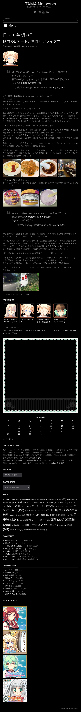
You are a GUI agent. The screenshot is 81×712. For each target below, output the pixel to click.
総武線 (5, 101)
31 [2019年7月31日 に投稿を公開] (41, 434)
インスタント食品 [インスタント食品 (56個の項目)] (35, 502)
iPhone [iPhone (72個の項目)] (26, 499)
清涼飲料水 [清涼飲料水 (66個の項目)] (18, 525)
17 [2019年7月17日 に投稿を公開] (41, 429)
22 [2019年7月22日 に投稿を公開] (19, 431)
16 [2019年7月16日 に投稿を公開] (30, 429)
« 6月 (5, 439)
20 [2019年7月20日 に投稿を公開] (73, 429)
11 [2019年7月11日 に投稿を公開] (51, 426)
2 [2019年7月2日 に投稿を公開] (29, 423)
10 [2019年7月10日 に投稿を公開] (41, 426)
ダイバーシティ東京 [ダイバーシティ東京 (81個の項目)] (43, 506)
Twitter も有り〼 (57, 463)
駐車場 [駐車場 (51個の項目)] (43, 530)
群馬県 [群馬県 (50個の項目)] (62, 525)
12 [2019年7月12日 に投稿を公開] (62, 426)
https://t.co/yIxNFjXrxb (23, 220)
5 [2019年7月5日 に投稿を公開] (61, 423)
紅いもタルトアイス (10, 333)
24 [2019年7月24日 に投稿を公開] (41, 431)
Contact (8, 573)
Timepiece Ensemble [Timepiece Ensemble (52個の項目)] (47, 499)
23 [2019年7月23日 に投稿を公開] (30, 431)
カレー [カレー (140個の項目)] (13, 506)
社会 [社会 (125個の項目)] (41, 525)
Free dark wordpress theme (69, 708)
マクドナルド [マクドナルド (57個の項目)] (40, 510)
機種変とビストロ (12, 541)
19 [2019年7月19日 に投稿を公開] (62, 429)
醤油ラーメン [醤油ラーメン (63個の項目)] (16, 530)
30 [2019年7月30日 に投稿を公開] (30, 434)
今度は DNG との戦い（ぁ (15, 546)
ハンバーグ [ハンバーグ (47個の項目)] (29, 510)
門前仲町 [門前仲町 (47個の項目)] (35, 529)
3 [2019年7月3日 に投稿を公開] (40, 423)
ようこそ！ (9, 570)
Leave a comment (30, 46)
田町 (74, 330)
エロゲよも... (10, 581)
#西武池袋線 (34, 83)
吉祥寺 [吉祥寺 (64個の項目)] (56, 515)
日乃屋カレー (26, 135)
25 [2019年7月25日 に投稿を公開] (51, 431)
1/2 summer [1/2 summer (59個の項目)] (9, 499)
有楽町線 (17, 96)
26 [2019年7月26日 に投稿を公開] (62, 431)
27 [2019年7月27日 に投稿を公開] (73, 431)
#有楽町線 (22, 83)
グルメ (16, 330)
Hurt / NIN (25, 294)
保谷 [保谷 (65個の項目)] (25, 515)
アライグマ (52, 246)
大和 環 (17, 46)
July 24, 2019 (58, 87)
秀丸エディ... (10, 578)
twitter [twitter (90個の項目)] (61, 499)
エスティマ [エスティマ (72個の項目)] (64, 502)
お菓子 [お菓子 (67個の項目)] (70, 499)
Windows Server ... (12, 589)
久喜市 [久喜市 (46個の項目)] (18, 515)
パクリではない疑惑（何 (15, 556)
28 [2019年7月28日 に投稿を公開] (8, 434)
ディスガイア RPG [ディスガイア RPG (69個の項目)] (63, 506)
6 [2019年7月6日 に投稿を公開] (72, 423)
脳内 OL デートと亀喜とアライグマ (32, 41)
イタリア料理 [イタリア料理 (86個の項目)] (18, 502)
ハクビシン (44, 263)
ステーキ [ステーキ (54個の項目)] (26, 506)
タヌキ (69, 243)
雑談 (20, 330)
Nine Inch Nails (35, 330)
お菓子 (44, 330)
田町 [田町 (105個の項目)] (30, 525)
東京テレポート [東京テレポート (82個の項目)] (33, 520)
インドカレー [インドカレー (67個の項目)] (50, 502)
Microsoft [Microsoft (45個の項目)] (35, 499)
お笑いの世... (10, 591)
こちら (40, 458)
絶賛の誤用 (9, 575)
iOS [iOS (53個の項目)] (18, 499)
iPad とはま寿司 (11, 551)
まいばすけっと (14, 180)
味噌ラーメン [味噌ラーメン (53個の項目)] (67, 515)
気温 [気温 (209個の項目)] (57, 519)
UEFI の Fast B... (12, 594)
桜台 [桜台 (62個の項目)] (46, 520)
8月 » (11, 439)
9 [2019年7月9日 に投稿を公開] (29, 426)
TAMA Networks (40, 4)
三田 (62, 330)
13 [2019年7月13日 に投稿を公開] (73, 426)
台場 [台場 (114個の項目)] (34, 514)
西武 (10, 96)
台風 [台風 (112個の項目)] (46, 514)
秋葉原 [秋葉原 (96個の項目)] (53, 525)
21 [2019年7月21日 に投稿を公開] (8, 431)
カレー (58, 330)
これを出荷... (10, 583)
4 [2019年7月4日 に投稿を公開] (51, 423)
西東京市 (26, 260)
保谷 (70, 330)
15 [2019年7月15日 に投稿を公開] (19, 429)
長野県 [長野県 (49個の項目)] (27, 529)
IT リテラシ (9, 586)
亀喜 (56, 113)
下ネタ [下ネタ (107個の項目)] (65, 510)
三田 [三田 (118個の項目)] (52, 510)
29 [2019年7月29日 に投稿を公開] (19, 434)
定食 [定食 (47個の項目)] (21, 520)
